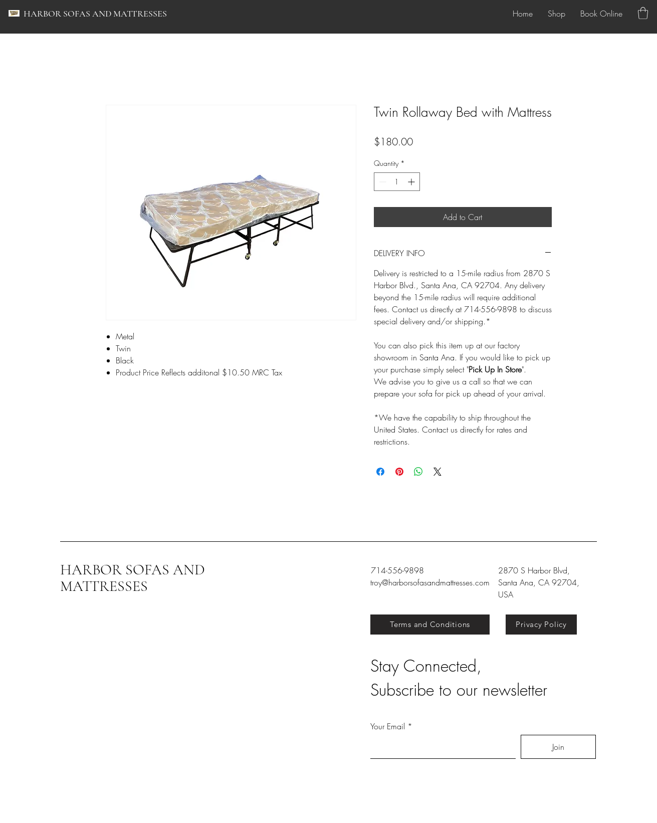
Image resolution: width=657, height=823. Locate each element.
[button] (643, 13)
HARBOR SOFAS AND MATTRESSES (95, 13)
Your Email (387, 726)
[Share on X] (437, 472)
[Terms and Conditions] (430, 624)
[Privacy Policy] (541, 624)
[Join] (558, 747)
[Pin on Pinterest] (399, 472)
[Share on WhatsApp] (418, 472)
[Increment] (412, 181)
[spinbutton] (397, 181)
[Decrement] (381, 181)
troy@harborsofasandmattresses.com (430, 582)
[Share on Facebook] (380, 472)
